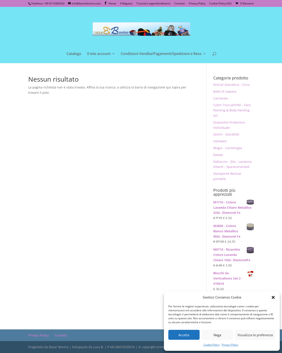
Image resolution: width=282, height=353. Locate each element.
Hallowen (220, 141)
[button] (273, 297)
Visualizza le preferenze (255, 335)
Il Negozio (126, 3)
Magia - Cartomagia (227, 148)
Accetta (183, 335)
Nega (217, 335)
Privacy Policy (230, 345)
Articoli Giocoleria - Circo (231, 85)
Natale (218, 155)
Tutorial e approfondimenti (153, 3)
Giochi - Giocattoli (226, 134)
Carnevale (220, 98)
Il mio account (99, 54)
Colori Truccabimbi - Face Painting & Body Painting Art (232, 110)
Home (112, 3)
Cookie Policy (211, 345)
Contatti (179, 3)
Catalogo (74, 54)
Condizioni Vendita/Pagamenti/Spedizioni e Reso (161, 54)
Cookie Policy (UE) (220, 3)
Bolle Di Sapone (224, 91)
